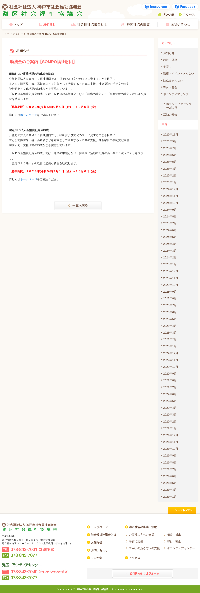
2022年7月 (170, 387)
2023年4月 (170, 325)
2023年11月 (170, 278)
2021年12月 (170, 435)
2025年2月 (170, 175)
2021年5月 (170, 482)
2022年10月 (170, 366)
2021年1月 (170, 496)
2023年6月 (170, 312)
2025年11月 (170, 134)
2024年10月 (170, 202)
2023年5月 (170, 319)
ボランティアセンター (177, 94)
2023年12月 (170, 271)
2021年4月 (170, 489)
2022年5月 (170, 401)
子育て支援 (136, 541)
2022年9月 (170, 373)
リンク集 (166, 14)
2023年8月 (170, 298)
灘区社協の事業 (135, 24)
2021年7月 (170, 469)
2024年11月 (170, 195)
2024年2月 (170, 257)
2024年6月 (170, 230)
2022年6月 (170, 394)
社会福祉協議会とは (89, 24)
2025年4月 (170, 168)
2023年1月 (170, 346)
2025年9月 (170, 141)
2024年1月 (170, 264)
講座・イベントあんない (178, 73)
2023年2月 (170, 339)
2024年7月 (170, 223)
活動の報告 (170, 114)
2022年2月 (170, 421)
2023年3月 (170, 332)
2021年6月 (170, 476)
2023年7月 (170, 305)
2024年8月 (170, 216)
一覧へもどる (78, 205)
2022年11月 (170, 360)
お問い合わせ (177, 24)
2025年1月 (170, 182)
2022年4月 (170, 407)
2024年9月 (170, 209)
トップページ (99, 527)
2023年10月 (170, 284)
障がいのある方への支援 (144, 548)
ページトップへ (182, 510)
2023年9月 (170, 291)
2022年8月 (170, 380)
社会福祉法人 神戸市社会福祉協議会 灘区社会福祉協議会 (42, 10)
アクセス (186, 14)
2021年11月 (170, 442)
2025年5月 (170, 161)
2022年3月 (170, 414)
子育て (167, 66)
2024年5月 (170, 236)
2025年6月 (170, 154)
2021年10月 (170, 448)
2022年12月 (170, 353)
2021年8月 (170, 462)
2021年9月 (170, 455)
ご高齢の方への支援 (141, 534)
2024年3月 (170, 250)
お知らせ (47, 24)
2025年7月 (170, 148)
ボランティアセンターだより (178, 105)
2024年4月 (170, 243)
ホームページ (28, 115)
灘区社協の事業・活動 (143, 527)
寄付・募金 (170, 87)
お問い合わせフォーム (142, 573)
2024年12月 (170, 189)
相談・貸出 (170, 60)
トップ (16, 24)
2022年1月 (170, 428)
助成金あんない (173, 80)
